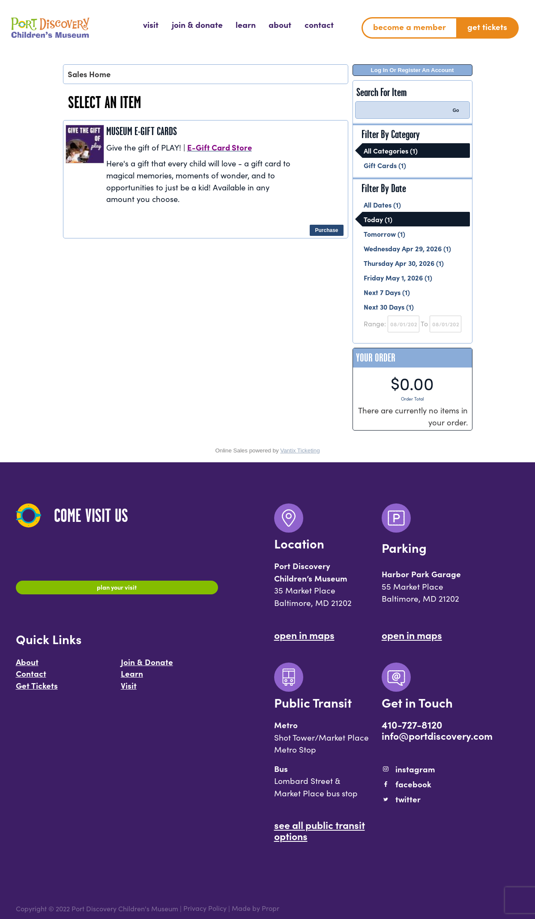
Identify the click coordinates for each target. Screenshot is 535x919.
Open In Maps (304, 635)
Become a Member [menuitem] (409, 26)
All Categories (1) (391, 150)
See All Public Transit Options (319, 830)
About (27, 666)
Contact (31, 677)
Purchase (326, 230)
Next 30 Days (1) (389, 306)
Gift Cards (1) (385, 165)
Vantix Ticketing (300, 450)
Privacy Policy (205, 908)
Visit (129, 689)
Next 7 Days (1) (387, 292)
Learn (132, 677)
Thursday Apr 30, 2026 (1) (404, 263)
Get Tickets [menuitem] (487, 26)
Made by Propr (255, 908)
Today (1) (378, 219)
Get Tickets (37, 689)
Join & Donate (147, 666)
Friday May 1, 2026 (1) (398, 277)
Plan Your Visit (117, 588)
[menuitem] (151, 24)
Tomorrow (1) (384, 233)
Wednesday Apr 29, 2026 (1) (407, 248)
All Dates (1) (382, 204)
